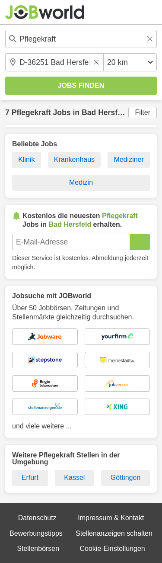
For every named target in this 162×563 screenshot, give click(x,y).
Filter (142, 112)
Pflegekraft (31, 112)
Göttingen (125, 477)
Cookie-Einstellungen (112, 548)
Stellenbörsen (38, 548)
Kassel (74, 477)
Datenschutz (37, 517)
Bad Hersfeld (105, 112)
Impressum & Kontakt (111, 517)
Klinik (26, 159)
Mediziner (128, 159)
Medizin (81, 182)
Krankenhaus (74, 159)
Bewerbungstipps (36, 533)
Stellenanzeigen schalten (114, 533)
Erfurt (30, 477)
